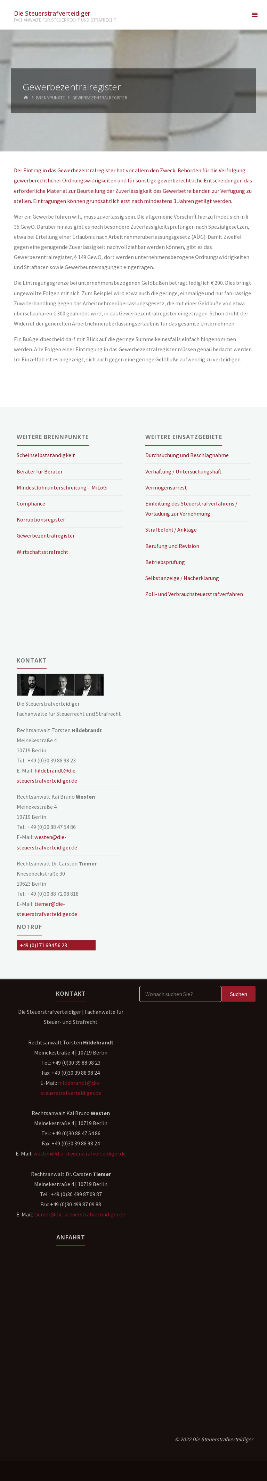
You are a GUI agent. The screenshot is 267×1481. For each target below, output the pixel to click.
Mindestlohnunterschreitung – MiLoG (62, 487)
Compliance (31, 503)
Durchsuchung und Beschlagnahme (187, 455)
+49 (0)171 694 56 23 (43, 945)
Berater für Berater (40, 471)
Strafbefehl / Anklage (171, 529)
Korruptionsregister (41, 519)
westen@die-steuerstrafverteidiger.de (79, 1153)
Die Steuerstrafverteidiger (52, 13)
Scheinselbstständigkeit (46, 455)
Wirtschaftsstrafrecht (42, 551)
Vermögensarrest (166, 487)
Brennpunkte (50, 98)
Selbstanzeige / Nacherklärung (182, 577)
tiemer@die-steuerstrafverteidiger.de (79, 1214)
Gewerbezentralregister (46, 535)
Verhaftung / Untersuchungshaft (183, 471)
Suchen (238, 993)
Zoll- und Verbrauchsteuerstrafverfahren (194, 593)
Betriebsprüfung (165, 561)
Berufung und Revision (172, 545)
